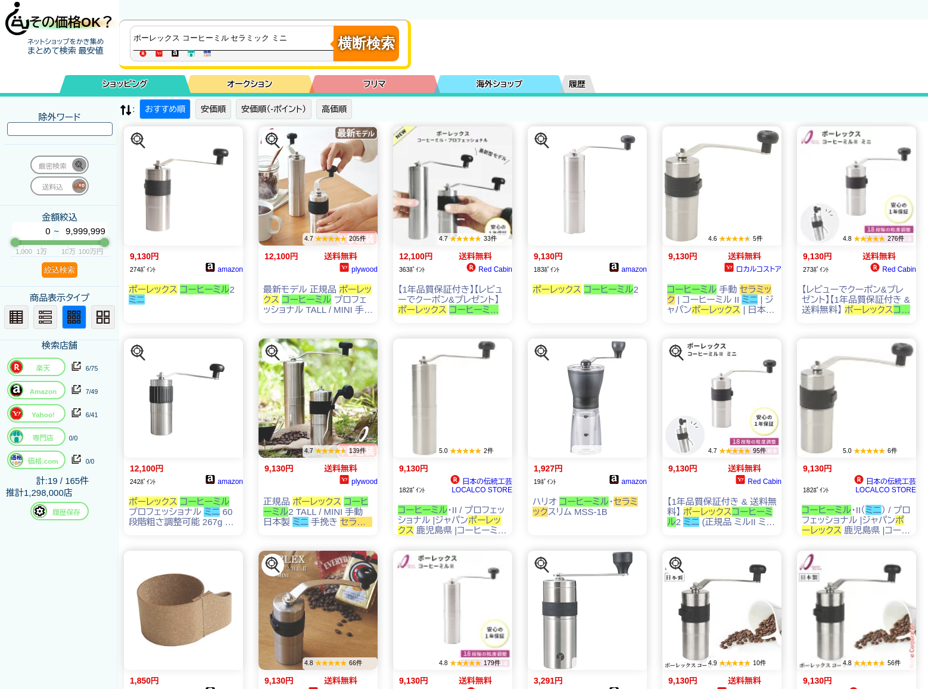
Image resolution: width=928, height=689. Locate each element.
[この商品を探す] (138, 140)
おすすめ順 (165, 109)
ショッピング (125, 84)
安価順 (213, 109)
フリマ (374, 84)
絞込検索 (59, 269)
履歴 (577, 84)
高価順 (334, 109)
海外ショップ (499, 84)
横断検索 (366, 43)
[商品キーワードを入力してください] (234, 38)
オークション (249, 84)
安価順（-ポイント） (273, 109)
